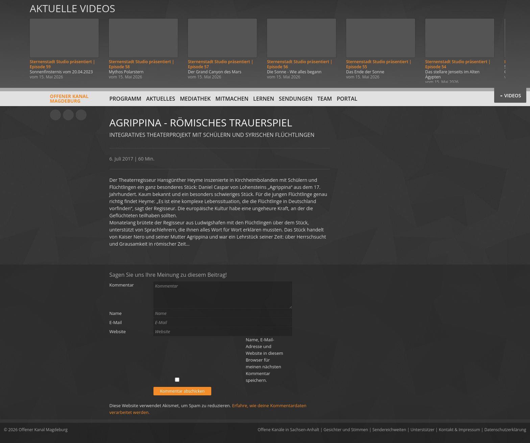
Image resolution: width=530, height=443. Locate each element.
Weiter (517, 41)
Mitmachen (231, 98)
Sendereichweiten (389, 430)
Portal (347, 98)
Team (324, 98)
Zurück (13, 41)
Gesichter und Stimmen (345, 430)
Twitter (81, 114)
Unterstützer (423, 430)
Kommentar (122, 285)
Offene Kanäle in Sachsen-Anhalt (288, 430)
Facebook (68, 114)
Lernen (263, 98)
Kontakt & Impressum (459, 430)
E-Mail (116, 322)
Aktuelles (160, 98)
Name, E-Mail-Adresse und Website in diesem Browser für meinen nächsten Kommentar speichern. (264, 360)
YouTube (55, 114)
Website (118, 331)
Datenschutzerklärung (505, 430)
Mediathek (195, 98)
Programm (126, 98)
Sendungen (295, 98)
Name (116, 313)
